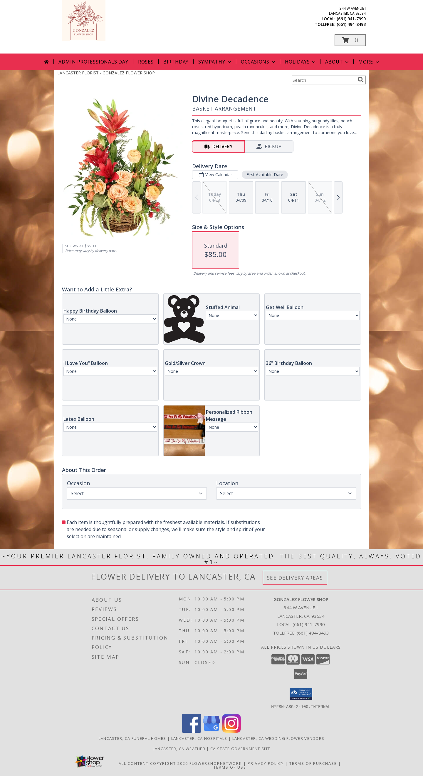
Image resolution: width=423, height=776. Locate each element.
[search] (360, 79)
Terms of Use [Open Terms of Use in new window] (230, 767)
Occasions (258, 62)
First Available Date (264, 174)
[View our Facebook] (191, 731)
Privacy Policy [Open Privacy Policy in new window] (266, 763)
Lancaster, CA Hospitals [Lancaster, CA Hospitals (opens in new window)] (199, 738)
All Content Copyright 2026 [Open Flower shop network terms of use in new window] (153, 763)
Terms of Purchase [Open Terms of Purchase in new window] (313, 763)
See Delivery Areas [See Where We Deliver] (295, 577)
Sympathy (215, 62)
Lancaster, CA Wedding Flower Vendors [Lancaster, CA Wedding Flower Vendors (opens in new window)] (278, 738)
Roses (146, 62)
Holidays (301, 62)
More (369, 62)
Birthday (176, 62)
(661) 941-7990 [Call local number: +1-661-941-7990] (351, 18)
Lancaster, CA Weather (179, 748)
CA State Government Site (240, 748)
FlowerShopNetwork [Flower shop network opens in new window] (215, 763)
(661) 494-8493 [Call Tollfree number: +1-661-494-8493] (313, 633)
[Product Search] (323, 80)
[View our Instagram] (231, 731)
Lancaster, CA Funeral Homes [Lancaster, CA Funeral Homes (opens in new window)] (132, 738)
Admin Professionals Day (93, 62)
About (337, 62)
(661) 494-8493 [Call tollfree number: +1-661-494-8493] (351, 24)
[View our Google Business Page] (211, 731)
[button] (350, 40)
